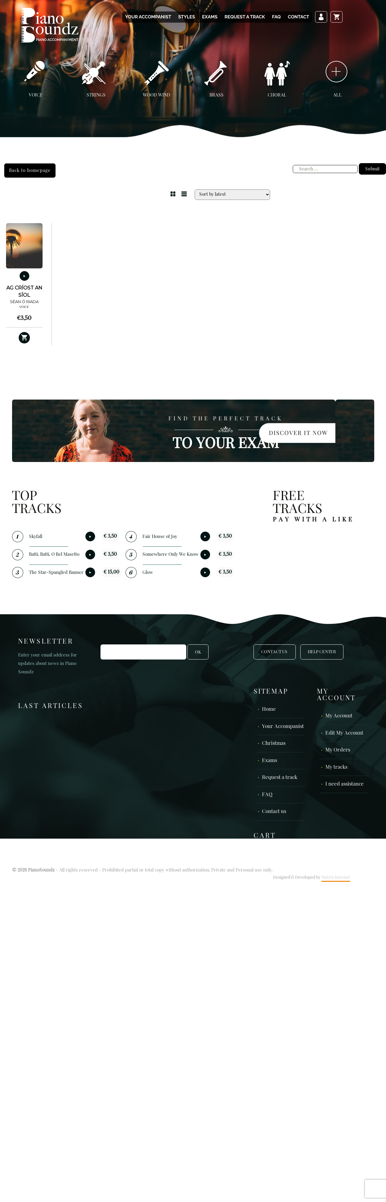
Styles (186, 17)
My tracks (336, 767)
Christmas (274, 743)
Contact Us (274, 652)
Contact (298, 17)
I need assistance (344, 784)
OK (198, 652)
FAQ (276, 17)
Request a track (245, 17)
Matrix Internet (335, 877)
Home (269, 709)
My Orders (337, 750)
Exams (210, 17)
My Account (339, 716)
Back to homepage (30, 170)
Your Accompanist (148, 17)
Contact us (274, 811)
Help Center (322, 652)
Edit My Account (344, 733)
